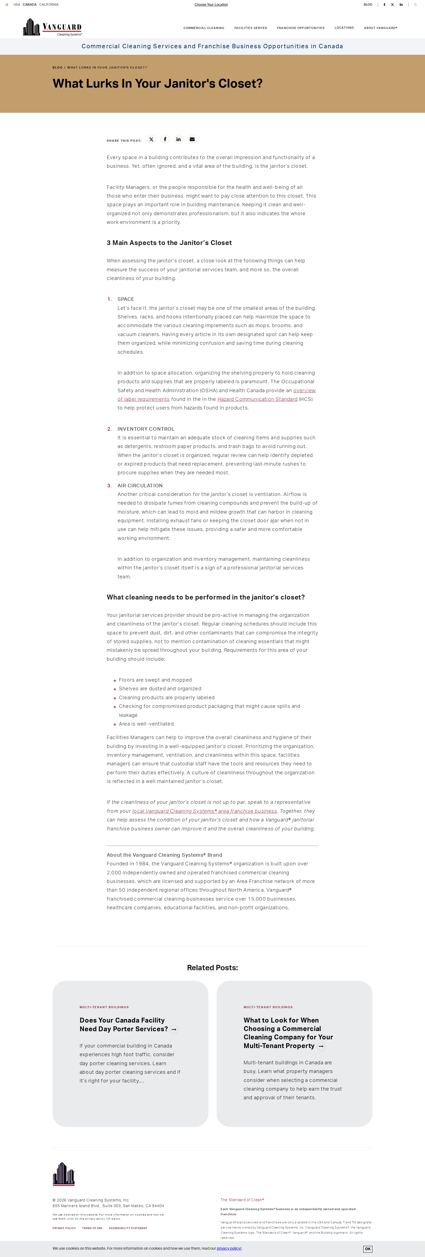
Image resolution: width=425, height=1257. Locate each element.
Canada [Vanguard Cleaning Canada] (30, 4)
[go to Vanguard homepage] (52, 27)
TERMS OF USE (92, 1228)
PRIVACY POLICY (64, 1228)
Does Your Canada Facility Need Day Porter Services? (125, 1025)
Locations (344, 27)
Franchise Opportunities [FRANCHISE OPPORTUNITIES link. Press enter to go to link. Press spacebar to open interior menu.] (301, 28)
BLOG (368, 4)
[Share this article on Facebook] (165, 139)
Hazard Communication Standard (258, 399)
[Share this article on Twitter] (151, 139)
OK (368, 1249)
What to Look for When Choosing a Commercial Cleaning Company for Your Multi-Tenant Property (288, 1033)
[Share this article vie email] (192, 139)
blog (58, 67)
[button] (415, 5)
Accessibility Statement (128, 1228)
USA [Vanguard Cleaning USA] (17, 4)
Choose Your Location (211, 4)
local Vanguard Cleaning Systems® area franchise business (204, 811)
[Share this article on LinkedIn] (178, 139)
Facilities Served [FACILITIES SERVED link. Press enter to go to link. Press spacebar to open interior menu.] (251, 28)
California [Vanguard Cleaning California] (49, 4)
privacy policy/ (229, 1248)
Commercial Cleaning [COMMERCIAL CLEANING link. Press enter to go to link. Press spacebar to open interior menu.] (204, 28)
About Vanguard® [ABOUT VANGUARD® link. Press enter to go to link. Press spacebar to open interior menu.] (381, 28)
